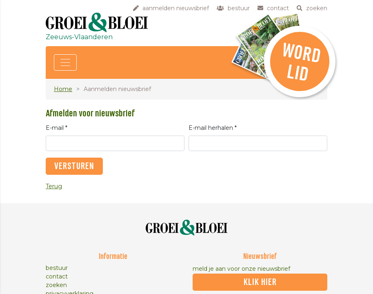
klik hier (260, 282)
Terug (54, 186)
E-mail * (56, 127)
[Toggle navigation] (65, 62)
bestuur (57, 268)
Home (63, 89)
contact (57, 276)
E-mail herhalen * (213, 127)
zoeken (56, 285)
